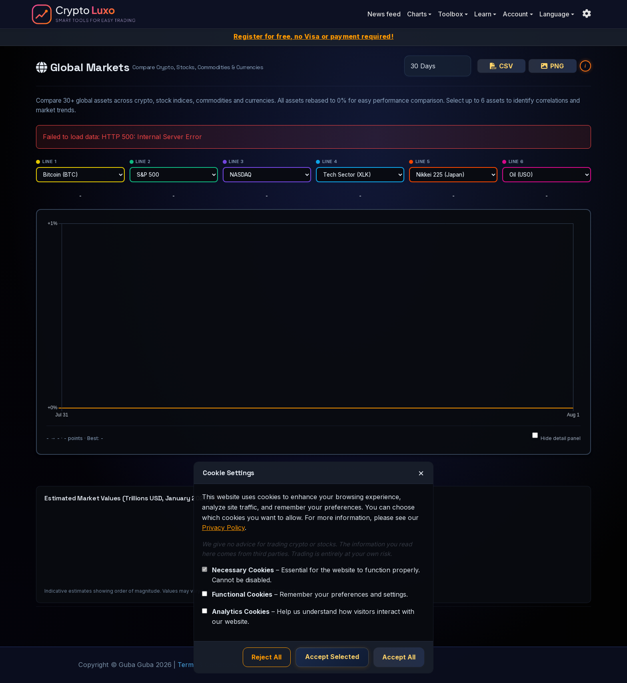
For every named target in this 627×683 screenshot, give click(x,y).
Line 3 (233, 161)
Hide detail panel (556, 436)
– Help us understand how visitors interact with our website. (313, 616)
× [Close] (421, 472)
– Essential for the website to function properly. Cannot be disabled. (316, 575)
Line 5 (419, 161)
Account (515, 14)
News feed (384, 14)
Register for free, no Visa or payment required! (313, 36)
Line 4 (326, 161)
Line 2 (140, 161)
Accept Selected (332, 657)
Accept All (398, 657)
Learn (482, 14)
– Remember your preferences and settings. (310, 594)
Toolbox (450, 14)
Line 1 (46, 161)
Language (554, 14)
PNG (552, 66)
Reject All (268, 657)
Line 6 (513, 161)
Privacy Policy (223, 527)
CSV (501, 66)
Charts (417, 14)
